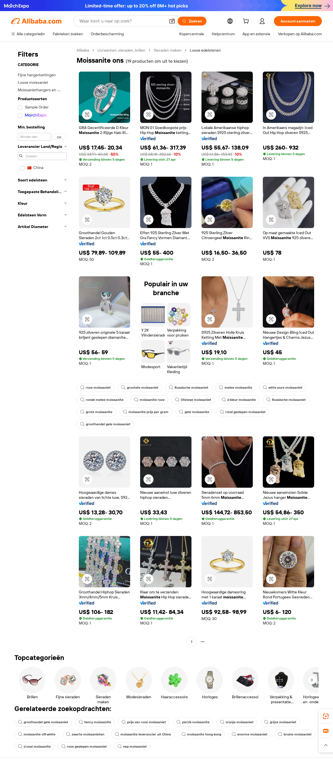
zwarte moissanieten (85, 734)
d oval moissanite (34, 746)
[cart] (247, 22)
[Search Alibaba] (121, 21)
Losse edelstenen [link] (205, 50)
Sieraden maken (167, 50)
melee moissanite (235, 387)
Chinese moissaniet (193, 400)
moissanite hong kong (201, 734)
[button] (172, 21)
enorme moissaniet (250, 734)
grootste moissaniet (139, 387)
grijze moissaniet (280, 722)
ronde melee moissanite (101, 400)
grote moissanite (96, 412)
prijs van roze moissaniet (144, 722)
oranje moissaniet (237, 722)
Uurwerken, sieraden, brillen (121, 50)
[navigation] (42, 346)
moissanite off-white (37, 734)
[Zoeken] (192, 21)
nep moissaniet (132, 746)
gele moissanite (194, 412)
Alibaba (83, 50)
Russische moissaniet (188, 387)
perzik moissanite (193, 722)
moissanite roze (149, 400)
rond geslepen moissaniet (243, 412)
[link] (326, 716)
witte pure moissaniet (282, 387)
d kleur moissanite (239, 400)
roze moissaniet (95, 387)
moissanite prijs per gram (145, 412)
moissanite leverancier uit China (143, 734)
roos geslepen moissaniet (84, 746)
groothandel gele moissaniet (105, 424)
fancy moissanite (95, 722)
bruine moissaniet (295, 734)
